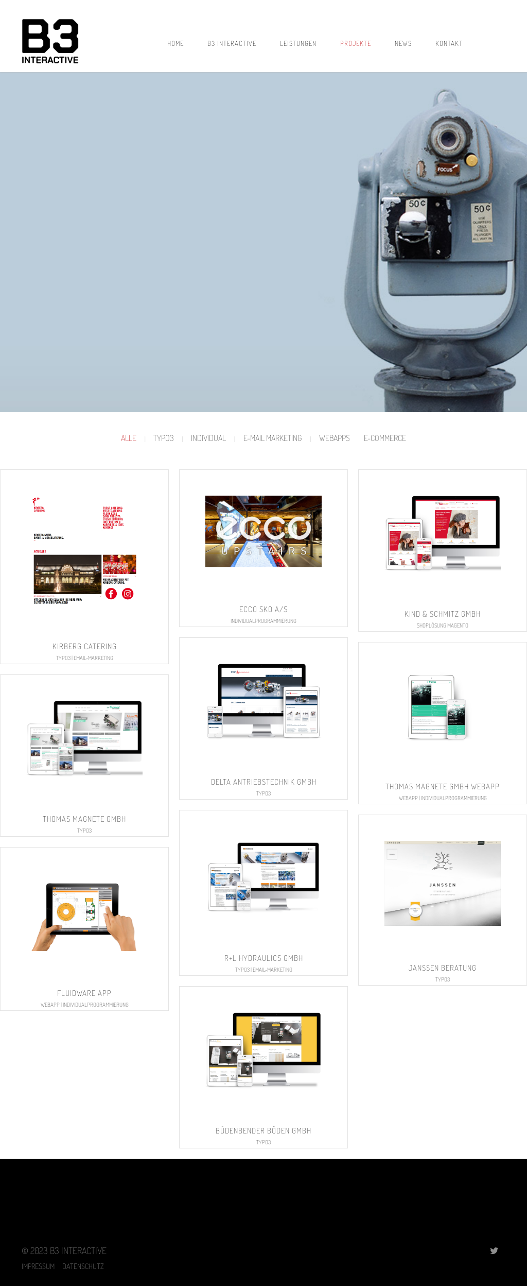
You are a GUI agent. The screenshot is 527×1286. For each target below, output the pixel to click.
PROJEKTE (355, 43)
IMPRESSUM (42, 1266)
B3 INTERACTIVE (231, 43)
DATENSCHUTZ (83, 1266)
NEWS (403, 43)
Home (175, 43)
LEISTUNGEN (298, 43)
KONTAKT (449, 43)
